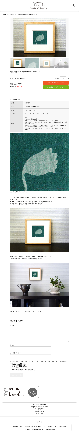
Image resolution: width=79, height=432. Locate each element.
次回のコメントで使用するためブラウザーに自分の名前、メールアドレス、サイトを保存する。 (39, 361)
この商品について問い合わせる (56, 87)
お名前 (12, 345)
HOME (4, 14)
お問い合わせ (63, 426)
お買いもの (11, 14)
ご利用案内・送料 (17, 426)
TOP (41, 421)
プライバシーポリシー (49, 426)
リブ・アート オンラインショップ (39, 4)
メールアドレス (15, 353)
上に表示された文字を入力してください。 (23, 370)
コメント (13, 325)
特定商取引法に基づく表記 (33, 426)
